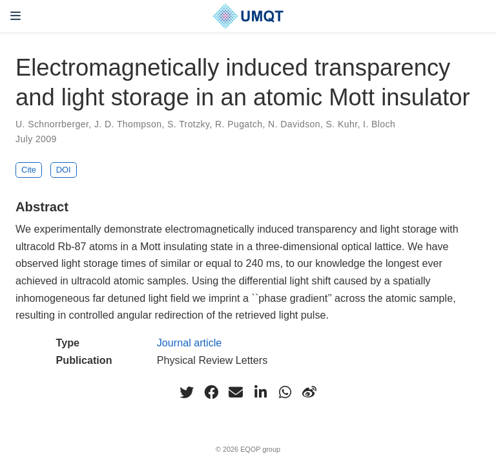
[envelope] (235, 392)
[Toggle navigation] (15, 16)
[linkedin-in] (260, 392)
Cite (28, 170)
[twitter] (186, 392)
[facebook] (211, 392)
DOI (63, 170)
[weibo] (309, 392)
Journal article (189, 342)
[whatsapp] (284, 392)
